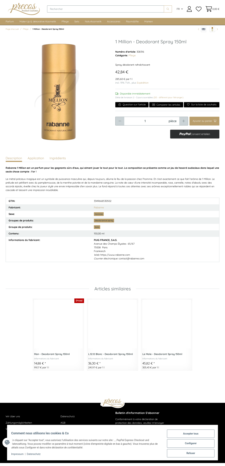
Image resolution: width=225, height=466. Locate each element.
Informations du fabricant (46, 361)
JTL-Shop (209, 460)
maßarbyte (186, 460)
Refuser (189, 453)
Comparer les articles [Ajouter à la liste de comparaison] (166, 107)
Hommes (99, 217)
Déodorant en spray (104, 223)
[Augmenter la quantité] (183, 124)
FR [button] (178, 10)
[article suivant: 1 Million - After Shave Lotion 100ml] (213, 32)
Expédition (143, 85)
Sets (76, 24)
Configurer (189, 444)
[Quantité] (145, 124)
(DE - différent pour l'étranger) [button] (168, 100)
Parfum (10, 24)
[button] (189, 10)
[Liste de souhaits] (198, 10)
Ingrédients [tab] (58, 161)
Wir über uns (13, 419)
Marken (148, 24)
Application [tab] (36, 161)
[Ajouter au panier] (204, 124)
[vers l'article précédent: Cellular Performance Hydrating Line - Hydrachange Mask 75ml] (202, 32)
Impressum (19, 455)
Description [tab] (14, 161)
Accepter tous (189, 435)
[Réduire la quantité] (119, 124)
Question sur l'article (132, 107)
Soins (97, 230)
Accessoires (113, 24)
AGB (62, 425)
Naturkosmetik (93, 24)
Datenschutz (67, 419)
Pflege (65, 24)
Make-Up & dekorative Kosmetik (38, 24)
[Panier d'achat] (211, 10)
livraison (51, 460)
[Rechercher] (109, 10)
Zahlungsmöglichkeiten (19, 425)
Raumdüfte (132, 24)
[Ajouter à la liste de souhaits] (201, 107)
